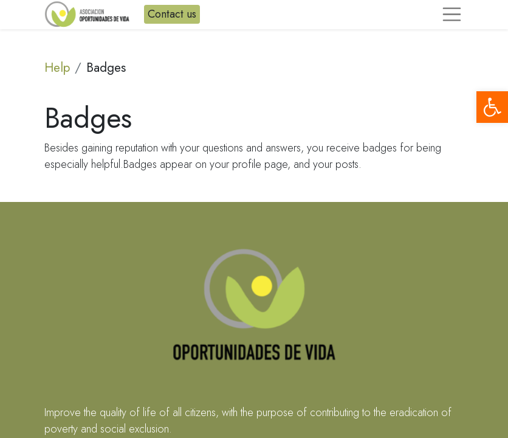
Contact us (172, 14)
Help (57, 67)
